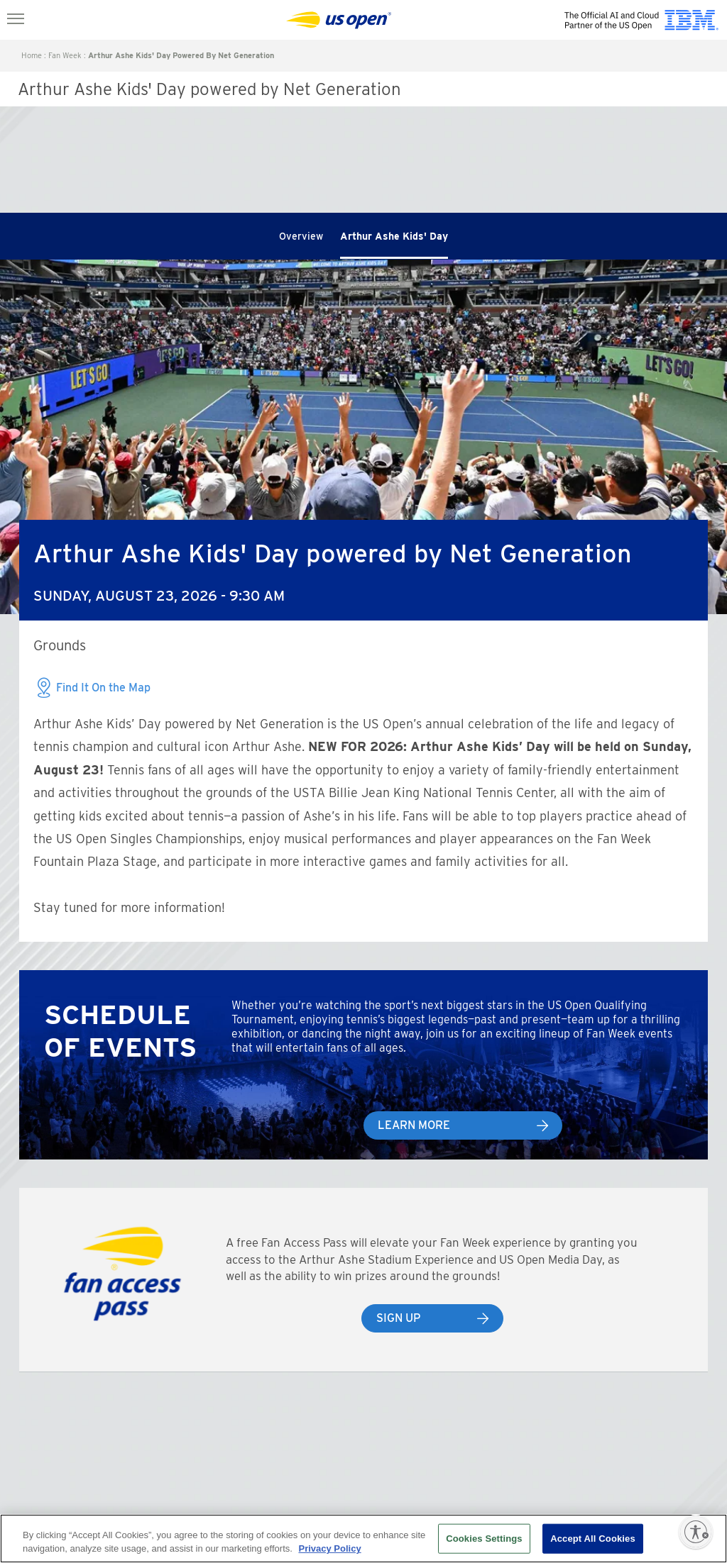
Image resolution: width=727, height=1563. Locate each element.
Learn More (414, 1125)
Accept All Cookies (592, 1538)
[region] (363, 1538)
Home (31, 55)
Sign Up (398, 1318)
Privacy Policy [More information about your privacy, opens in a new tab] (329, 1548)
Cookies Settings (484, 1538)
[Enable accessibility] (696, 1532)
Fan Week (65, 55)
